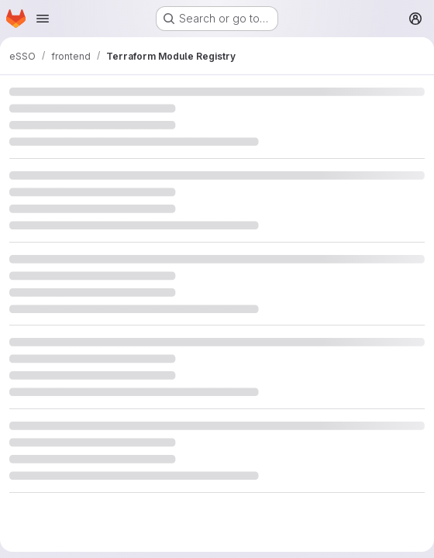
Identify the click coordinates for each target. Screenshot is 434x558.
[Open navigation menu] (42, 18)
